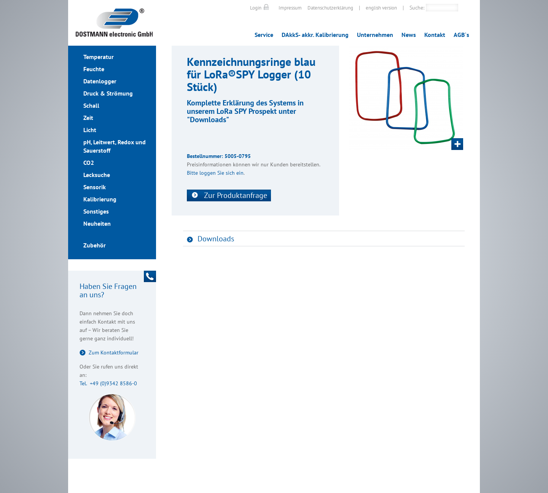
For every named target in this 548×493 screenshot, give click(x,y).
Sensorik (94, 187)
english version (381, 8)
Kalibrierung (99, 199)
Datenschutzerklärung (330, 8)
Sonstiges (96, 211)
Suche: (416, 7)
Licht (89, 130)
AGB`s (461, 34)
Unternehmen (375, 34)
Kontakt (434, 34)
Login (255, 8)
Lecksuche (96, 175)
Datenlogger (99, 81)
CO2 (88, 162)
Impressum (290, 8)
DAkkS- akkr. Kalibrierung (315, 34)
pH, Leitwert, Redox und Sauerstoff (114, 146)
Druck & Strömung (108, 93)
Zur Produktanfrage (235, 195)
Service (264, 34)
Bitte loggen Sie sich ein (215, 172)
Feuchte (93, 69)
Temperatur (98, 57)
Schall (91, 105)
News (408, 34)
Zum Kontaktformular (114, 352)
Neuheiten (97, 223)
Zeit (88, 117)
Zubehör (94, 245)
